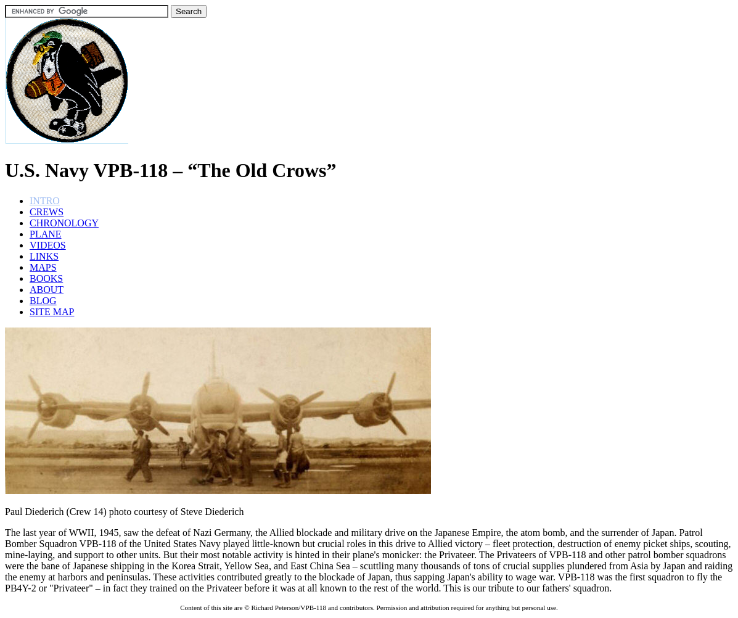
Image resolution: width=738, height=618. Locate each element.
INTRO (45, 201)
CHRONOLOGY (64, 223)
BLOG (43, 300)
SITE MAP (52, 312)
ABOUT (47, 289)
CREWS (47, 212)
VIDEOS (48, 245)
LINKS (44, 256)
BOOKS (46, 278)
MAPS (43, 267)
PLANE (46, 234)
